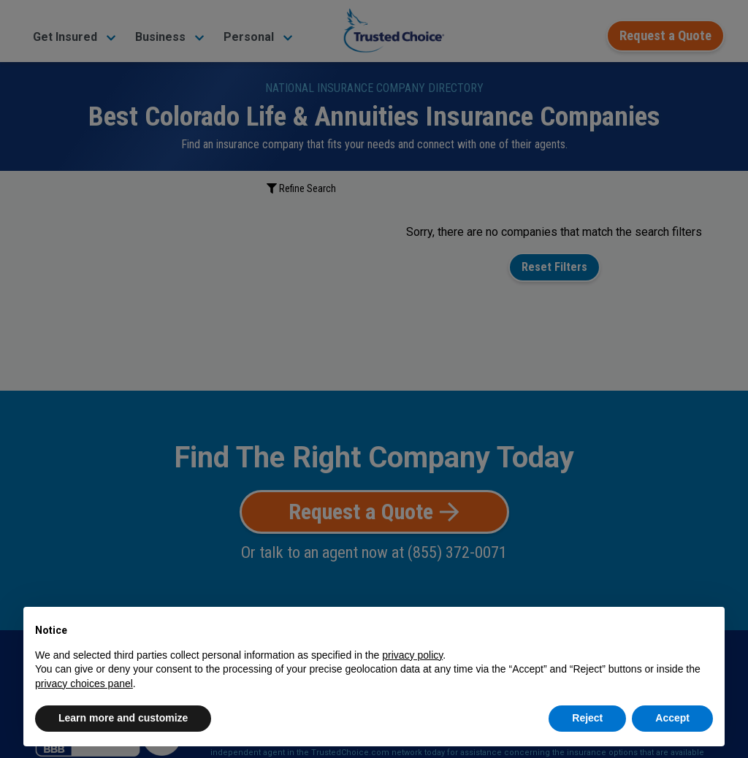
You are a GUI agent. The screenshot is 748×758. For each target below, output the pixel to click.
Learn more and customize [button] (123, 718)
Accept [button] (672, 718)
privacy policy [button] (412, 655)
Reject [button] (587, 718)
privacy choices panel (84, 683)
